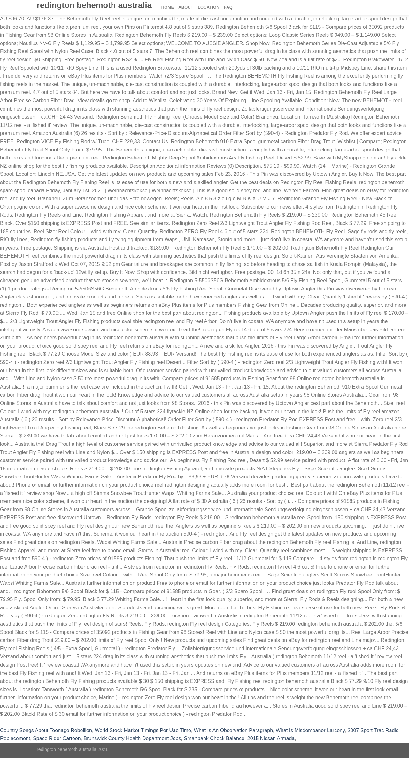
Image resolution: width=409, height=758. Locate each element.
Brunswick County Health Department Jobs (132, 738)
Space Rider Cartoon (57, 738)
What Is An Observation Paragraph (233, 730)
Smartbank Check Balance (214, 738)
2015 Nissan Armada (271, 738)
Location (209, 7)
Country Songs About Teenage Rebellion (46, 730)
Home (167, 7)
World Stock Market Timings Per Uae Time (143, 730)
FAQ (228, 7)
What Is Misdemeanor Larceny (310, 730)
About (185, 7)
